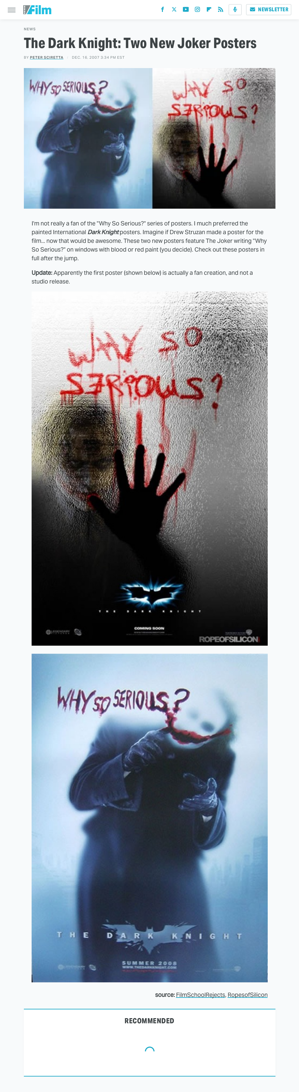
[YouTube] (185, 11)
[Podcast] (235, 9)
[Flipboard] (209, 11)
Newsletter (268, 9)
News (30, 29)
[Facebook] (162, 11)
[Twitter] (174, 11)
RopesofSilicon (248, 994)
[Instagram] (197, 11)
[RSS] (220, 11)
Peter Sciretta (47, 57)
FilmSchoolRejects (200, 994)
